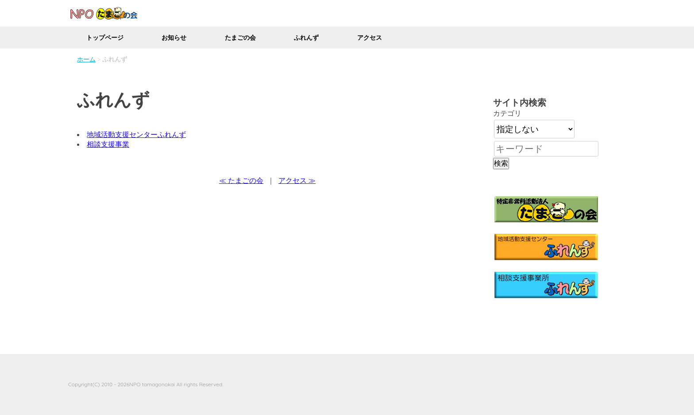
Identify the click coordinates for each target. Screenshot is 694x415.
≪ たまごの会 (241, 180)
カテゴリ (507, 113)
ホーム (86, 59)
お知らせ (174, 38)
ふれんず (306, 38)
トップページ (104, 38)
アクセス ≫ (297, 180)
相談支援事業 (108, 144)
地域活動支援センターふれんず (136, 134)
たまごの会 (240, 38)
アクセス (369, 38)
